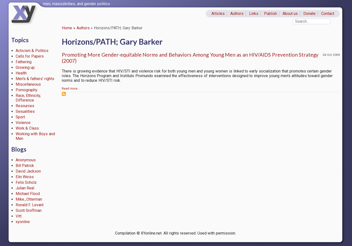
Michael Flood (28, 193)
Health (21, 73)
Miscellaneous (28, 84)
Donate (309, 13)
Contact (327, 13)
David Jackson (28, 171)
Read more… (71, 88)
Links (253, 13)
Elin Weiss (25, 176)
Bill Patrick (25, 165)
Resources (25, 105)
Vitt (19, 216)
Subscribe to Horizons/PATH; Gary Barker (64, 94)
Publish (270, 13)
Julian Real (25, 188)
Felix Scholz (26, 182)
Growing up (25, 67)
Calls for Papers (30, 56)
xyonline (23, 221)
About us (290, 13)
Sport (20, 117)
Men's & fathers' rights (35, 78)
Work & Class (27, 128)
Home (67, 28)
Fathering (24, 62)
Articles (218, 13)
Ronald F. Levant (30, 205)
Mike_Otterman (29, 199)
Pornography (26, 90)
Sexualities (25, 111)
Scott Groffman (29, 210)
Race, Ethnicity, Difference (28, 97)
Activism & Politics (32, 50)
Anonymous (26, 160)
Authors (236, 13)
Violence (23, 122)
